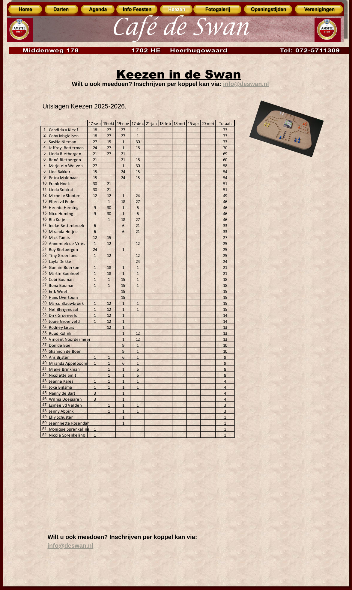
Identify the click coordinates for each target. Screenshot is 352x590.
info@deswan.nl (71, 545)
